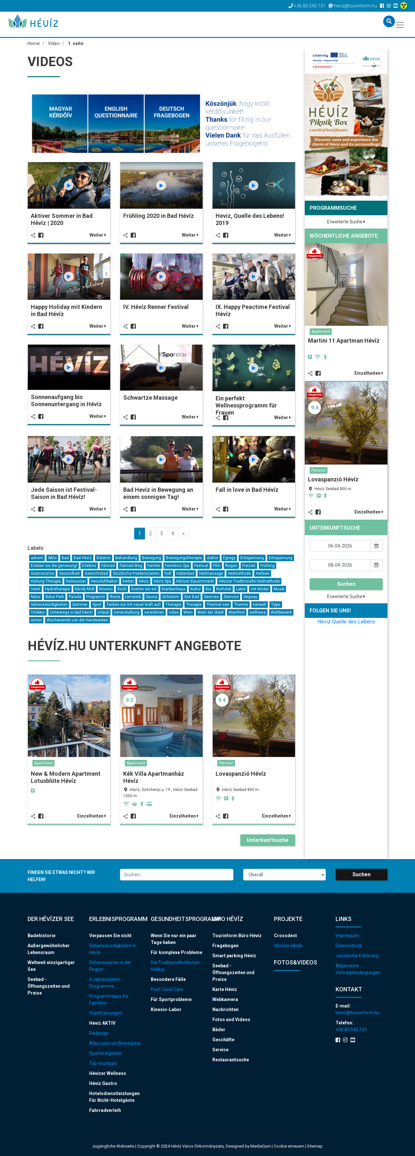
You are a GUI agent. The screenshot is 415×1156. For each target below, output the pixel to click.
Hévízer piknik (288, 945)
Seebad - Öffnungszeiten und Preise (49, 986)
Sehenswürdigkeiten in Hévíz (112, 949)
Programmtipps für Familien (109, 1000)
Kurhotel (223, 589)
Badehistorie (41, 935)
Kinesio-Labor (166, 1009)
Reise (115, 597)
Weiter (97, 235)
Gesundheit (69, 573)
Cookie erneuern (289, 1146)
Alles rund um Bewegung (114, 1043)
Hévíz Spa (162, 581)
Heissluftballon (104, 581)
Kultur (195, 589)
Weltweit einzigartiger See (51, 966)
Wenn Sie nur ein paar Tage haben (173, 939)
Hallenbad (185, 573)
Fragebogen (225, 945)
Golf (168, 573)
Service (220, 1049)
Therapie (173, 604)
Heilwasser (76, 581)
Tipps (275, 604)
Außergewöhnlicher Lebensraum (49, 949)
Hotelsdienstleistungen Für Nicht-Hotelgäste (114, 1097)
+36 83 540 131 (351, 1029)
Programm (95, 597)
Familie (153, 565)
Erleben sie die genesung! (54, 565)
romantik (133, 597)
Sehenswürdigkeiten (49, 604)
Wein (188, 612)
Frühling (267, 565)
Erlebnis (89, 565)
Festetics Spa (177, 565)
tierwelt (259, 604)
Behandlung (126, 558)
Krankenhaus (173, 589)
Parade (75, 597)
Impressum (347, 935)
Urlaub (103, 612)
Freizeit (248, 565)
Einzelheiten (91, 816)
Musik (279, 589)
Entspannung (252, 558)
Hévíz (144, 581)
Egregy (229, 558)
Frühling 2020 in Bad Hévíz (158, 215)
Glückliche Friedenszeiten (136, 573)
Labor (241, 589)
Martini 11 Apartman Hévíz (344, 340)
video (174, 612)
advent (37, 558)
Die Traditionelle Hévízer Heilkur (175, 966)
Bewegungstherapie (184, 558)
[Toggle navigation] (400, 24)
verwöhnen (154, 612)
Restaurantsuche (230, 1059)
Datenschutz (349, 945)
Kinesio (106, 589)
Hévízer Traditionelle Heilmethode (249, 581)
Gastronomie (42, 573)
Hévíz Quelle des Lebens (346, 622)
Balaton (104, 558)
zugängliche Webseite (113, 1146)
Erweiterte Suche (346, 221)
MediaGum (260, 1146)
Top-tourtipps (103, 1063)
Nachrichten (225, 1009)
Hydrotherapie (57, 589)
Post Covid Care (167, 989)
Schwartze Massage (150, 397)
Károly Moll (84, 589)
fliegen (231, 565)
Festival (201, 565)
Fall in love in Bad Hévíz (247, 489)
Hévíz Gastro (103, 1083)
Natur (36, 597)
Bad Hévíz (83, 558)
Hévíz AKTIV (102, 1023)
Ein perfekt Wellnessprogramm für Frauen (246, 405)
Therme (241, 604)
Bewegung (151, 558)
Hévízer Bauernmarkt (195, 581)
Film (216, 565)
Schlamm (170, 597)
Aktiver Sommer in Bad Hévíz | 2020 (62, 219)
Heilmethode (239, 573)
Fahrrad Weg (131, 565)
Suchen (346, 584)
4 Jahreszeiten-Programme (105, 983)
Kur (208, 589)
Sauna (151, 597)
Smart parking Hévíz (234, 955)
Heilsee (262, 573)
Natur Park (54, 597)
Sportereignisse (105, 1053)
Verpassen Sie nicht (110, 935)
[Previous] (183, 533)
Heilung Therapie (46, 581)
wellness (258, 612)
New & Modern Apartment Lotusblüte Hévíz (66, 777)
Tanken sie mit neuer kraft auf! (133, 604)
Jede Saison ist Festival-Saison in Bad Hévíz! (64, 493)
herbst (128, 581)
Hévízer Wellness (107, 1073)
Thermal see (218, 604)
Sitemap (315, 1146)
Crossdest (285, 935)
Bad (65, 558)
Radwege (99, 1033)
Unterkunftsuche (268, 840)
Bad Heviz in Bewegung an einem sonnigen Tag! (158, 493)
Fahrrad (108, 565)
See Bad (191, 597)
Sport (96, 604)
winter (36, 620)
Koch (121, 589)
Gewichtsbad (96, 573)
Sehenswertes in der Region (110, 966)
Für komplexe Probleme (176, 952)
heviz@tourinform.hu (357, 1012)
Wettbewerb (281, 612)
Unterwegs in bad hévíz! (71, 612)
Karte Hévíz (224, 989)
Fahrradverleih (105, 1110)
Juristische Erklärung (357, 955)
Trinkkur (38, 612)
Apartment (43, 763)
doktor (212, 558)
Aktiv (52, 558)
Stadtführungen (105, 1013)
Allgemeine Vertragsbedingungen (358, 969)
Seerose (211, 597)
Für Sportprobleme (171, 999)
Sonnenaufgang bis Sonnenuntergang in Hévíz (66, 400)
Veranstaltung (126, 612)
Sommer (80, 604)
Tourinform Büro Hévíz (237, 935)
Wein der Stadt (210, 612)
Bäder (218, 1029)
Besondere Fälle (168, 979)
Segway (250, 597)
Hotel (35, 589)
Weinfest (237, 612)
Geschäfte (223, 1039)
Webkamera (225, 999)
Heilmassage (211, 573)
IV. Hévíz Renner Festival (156, 306)
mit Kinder (260, 589)
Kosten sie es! (144, 589)
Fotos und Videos (231, 1019)
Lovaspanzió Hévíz (241, 773)
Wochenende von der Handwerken (77, 620)
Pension (226, 763)
